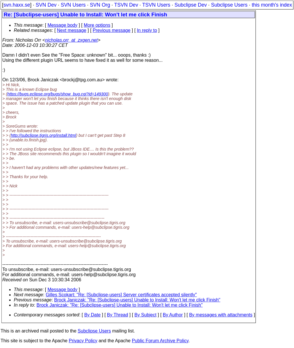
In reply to (147, 30)
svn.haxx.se (16, 5)
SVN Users (73, 5)
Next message (71, 30)
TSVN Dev (126, 5)
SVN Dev (46, 5)
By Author (173, 314)
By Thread (117, 314)
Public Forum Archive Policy (160, 340)
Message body (62, 25)
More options (97, 25)
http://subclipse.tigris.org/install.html (43, 135)
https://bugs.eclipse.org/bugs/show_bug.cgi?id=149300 (57, 94)
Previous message (112, 30)
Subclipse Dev (191, 5)
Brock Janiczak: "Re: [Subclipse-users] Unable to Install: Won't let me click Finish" (137, 299)
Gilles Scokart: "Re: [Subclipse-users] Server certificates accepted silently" (121, 294)
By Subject (145, 314)
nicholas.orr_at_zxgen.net (71, 40)
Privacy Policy (83, 340)
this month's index (272, 5)
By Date (92, 314)
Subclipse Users (229, 5)
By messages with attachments (221, 314)
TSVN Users (156, 5)
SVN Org (100, 5)
